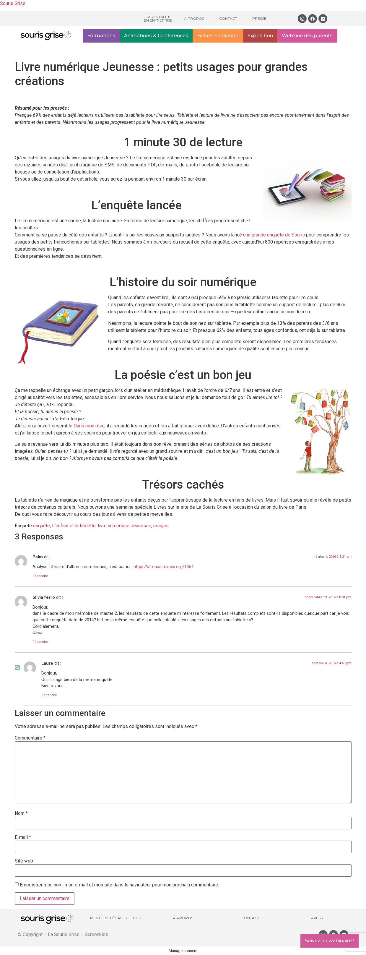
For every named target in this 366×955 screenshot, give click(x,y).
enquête (41, 525)
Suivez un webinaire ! (329, 940)
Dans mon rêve (89, 426)
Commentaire (30, 738)
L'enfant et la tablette (74, 525)
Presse (259, 18)
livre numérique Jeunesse (124, 525)
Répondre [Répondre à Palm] (40, 576)
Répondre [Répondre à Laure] (49, 695)
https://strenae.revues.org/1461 (164, 566)
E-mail (23, 837)
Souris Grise (12, 3)
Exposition (260, 35)
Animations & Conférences (156, 35)
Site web (24, 861)
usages (161, 525)
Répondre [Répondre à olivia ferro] (40, 642)
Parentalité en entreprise (158, 18)
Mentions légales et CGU (115, 918)
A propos (194, 18)
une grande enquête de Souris (274, 235)
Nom (21, 813)
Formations (101, 35)
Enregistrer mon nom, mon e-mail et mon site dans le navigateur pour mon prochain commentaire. (119, 885)
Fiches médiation (217, 35)
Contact (228, 18)
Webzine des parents (307, 35)
